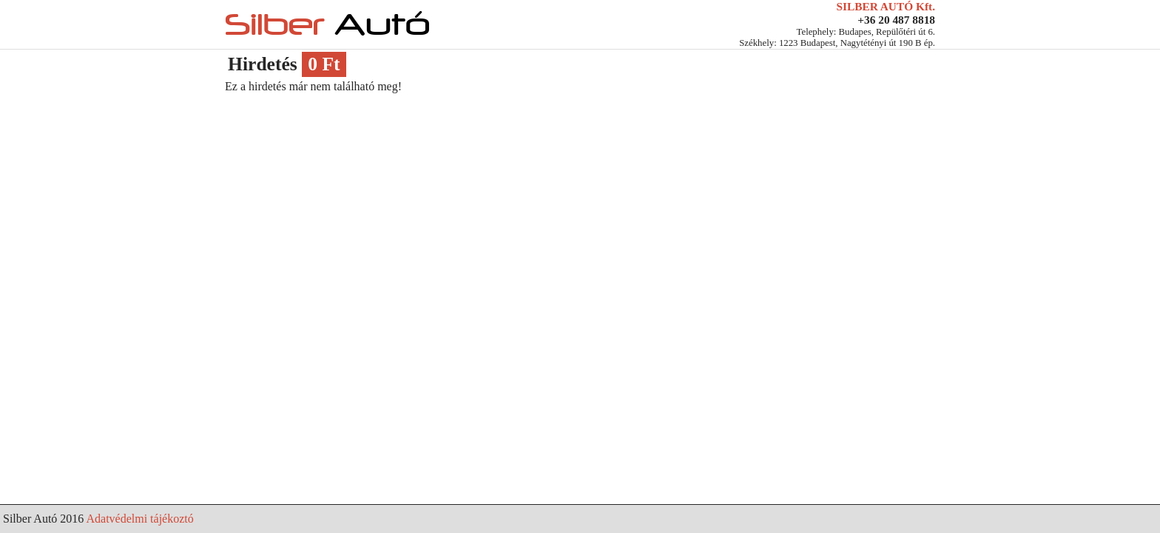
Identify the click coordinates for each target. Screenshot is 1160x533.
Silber (327, 24)
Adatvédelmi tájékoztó (139, 518)
